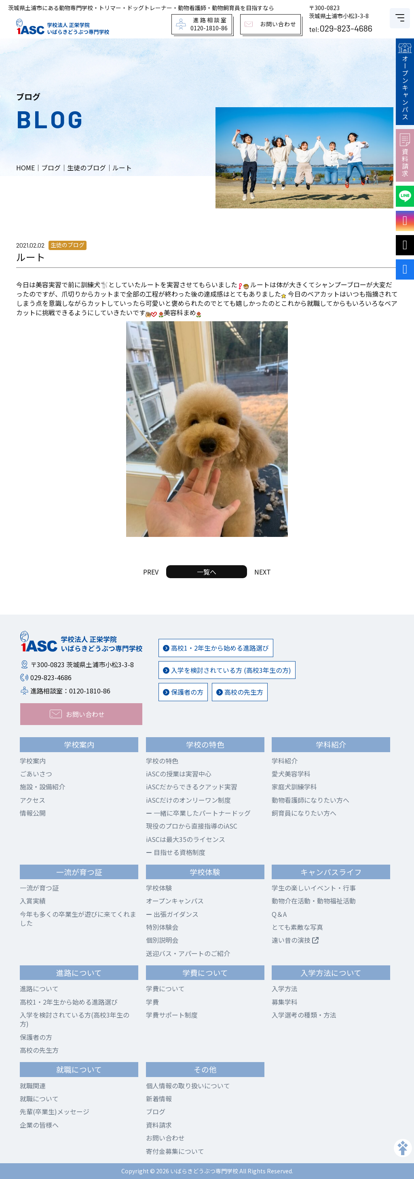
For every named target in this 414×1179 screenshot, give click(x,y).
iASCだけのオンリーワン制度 (188, 800)
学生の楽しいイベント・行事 (314, 888)
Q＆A (279, 914)
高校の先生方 (239, 692)
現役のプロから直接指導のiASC (191, 826)
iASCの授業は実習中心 (178, 773)
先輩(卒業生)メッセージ (54, 1111)
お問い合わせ (165, 1138)
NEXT (262, 572)
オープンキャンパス (405, 82)
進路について (39, 988)
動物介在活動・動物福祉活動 (314, 900)
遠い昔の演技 (295, 940)
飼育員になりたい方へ (304, 813)
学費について (165, 988)
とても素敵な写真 (297, 927)
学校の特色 (162, 761)
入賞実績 (33, 900)
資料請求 (405, 155)
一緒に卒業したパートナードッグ (198, 813)
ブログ (155, 1111)
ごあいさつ (36, 773)
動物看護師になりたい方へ (310, 800)
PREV (150, 572)
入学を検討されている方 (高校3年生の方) (227, 670)
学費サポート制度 (172, 1015)
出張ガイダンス (172, 914)
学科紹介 (285, 761)
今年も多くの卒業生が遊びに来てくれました (78, 918)
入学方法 (285, 988)
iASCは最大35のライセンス (185, 839)
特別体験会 (162, 927)
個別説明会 (162, 940)
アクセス (32, 800)
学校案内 (33, 761)
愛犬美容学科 (291, 773)
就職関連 (33, 1085)
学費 (152, 1002)
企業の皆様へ (39, 1125)
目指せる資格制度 (175, 852)
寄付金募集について (175, 1151)
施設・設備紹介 (42, 786)
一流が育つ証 (39, 888)
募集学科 (285, 1002)
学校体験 (159, 888)
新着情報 (159, 1098)
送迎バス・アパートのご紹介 (188, 953)
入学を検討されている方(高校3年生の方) (74, 1019)
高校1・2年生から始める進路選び (216, 648)
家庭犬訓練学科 (294, 786)
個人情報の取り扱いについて (188, 1085)
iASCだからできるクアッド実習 (191, 786)
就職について (39, 1098)
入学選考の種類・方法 (304, 1015)
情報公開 (33, 813)
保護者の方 (183, 692)
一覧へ (206, 572)
